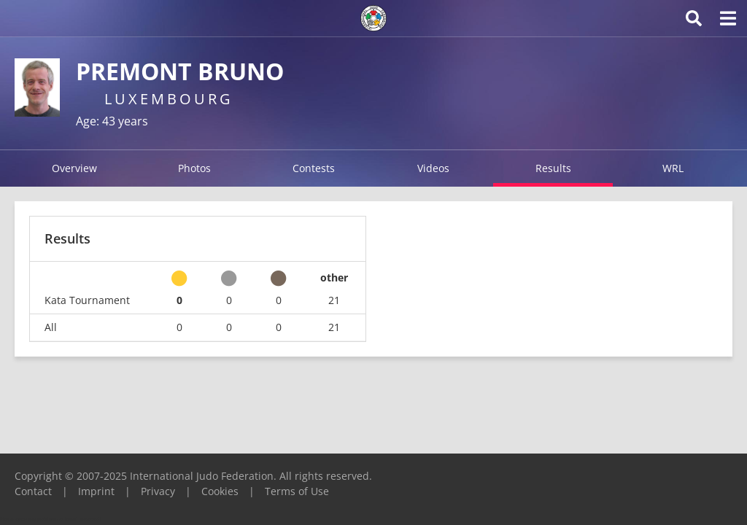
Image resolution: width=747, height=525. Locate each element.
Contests (314, 168)
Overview (74, 168)
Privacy (158, 491)
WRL (673, 168)
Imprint (96, 491)
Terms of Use (297, 491)
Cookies (220, 491)
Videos (433, 168)
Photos (194, 168)
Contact (33, 491)
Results (553, 168)
